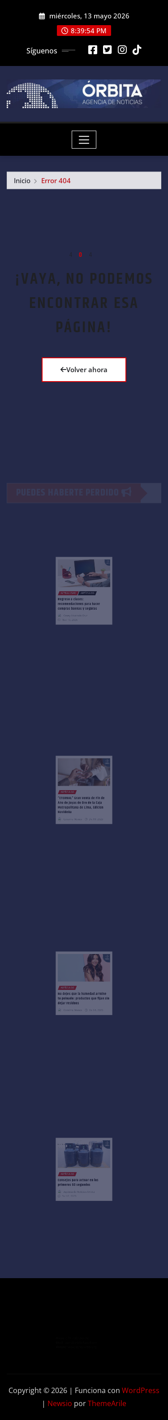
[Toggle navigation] (84, 140)
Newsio (59, 1403)
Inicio (22, 182)
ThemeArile (107, 1403)
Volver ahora (84, 369)
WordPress (140, 1390)
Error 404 (56, 182)
